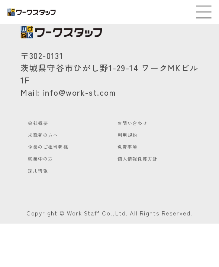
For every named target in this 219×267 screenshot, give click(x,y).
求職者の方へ (43, 135)
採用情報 (38, 170)
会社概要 (38, 123)
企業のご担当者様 (48, 147)
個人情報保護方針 (137, 158)
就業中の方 (40, 158)
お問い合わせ (132, 123)
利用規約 (127, 135)
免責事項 (127, 147)
